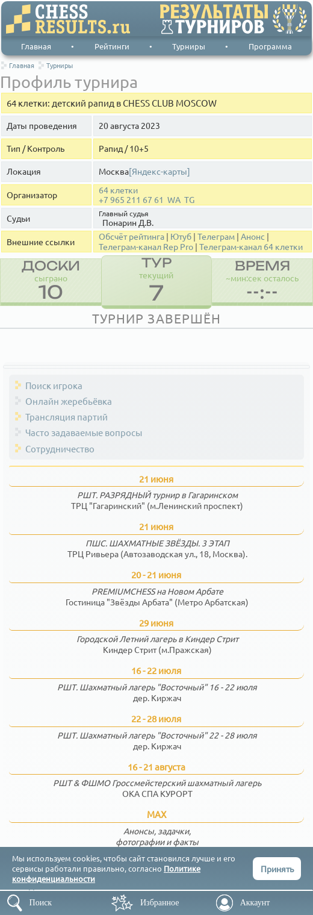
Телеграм (216, 236)
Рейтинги (112, 46)
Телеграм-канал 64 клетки (251, 247)
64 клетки (118, 190)
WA (174, 200)
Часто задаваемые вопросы (83, 432)
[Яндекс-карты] (159, 171)
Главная (36, 46)
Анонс (253, 236)
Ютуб (180, 236)
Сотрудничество (60, 448)
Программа (270, 46)
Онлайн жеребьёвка (68, 401)
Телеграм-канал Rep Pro (146, 247)
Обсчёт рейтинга (131, 236)
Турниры (188, 46)
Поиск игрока (53, 385)
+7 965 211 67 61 (131, 200)
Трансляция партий (66, 416)
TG (189, 200)
